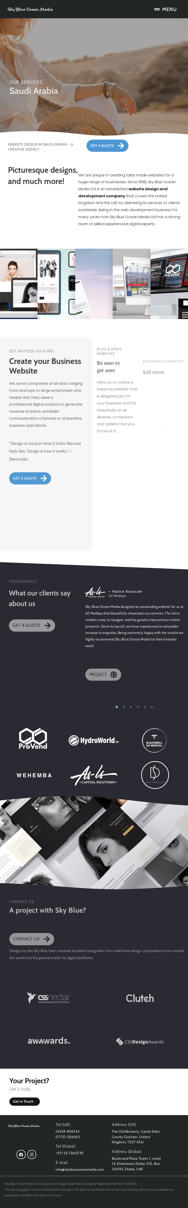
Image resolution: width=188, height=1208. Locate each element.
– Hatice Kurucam (126, 591)
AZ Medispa (117, 595)
